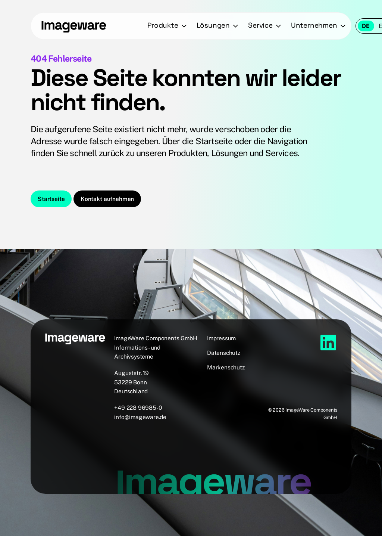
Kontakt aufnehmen (107, 198)
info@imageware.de (140, 416)
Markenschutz (226, 367)
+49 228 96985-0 (138, 407)
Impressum (221, 338)
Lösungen (213, 25)
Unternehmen (314, 25)
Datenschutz (223, 352)
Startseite (51, 198)
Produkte (162, 25)
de (366, 25)
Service (260, 25)
